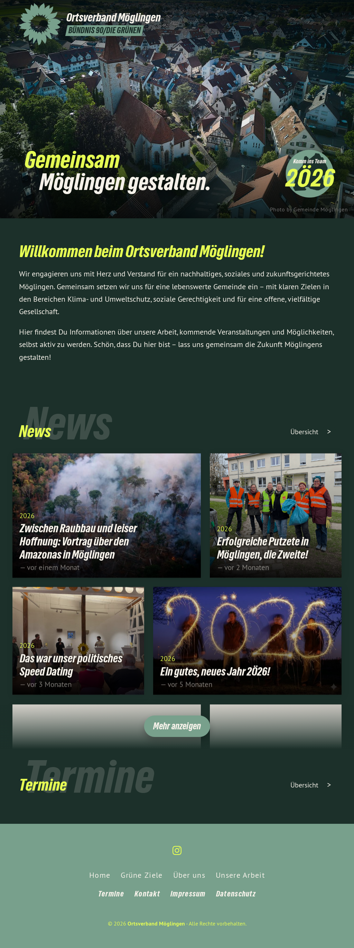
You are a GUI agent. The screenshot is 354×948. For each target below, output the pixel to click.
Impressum (188, 893)
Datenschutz (236, 893)
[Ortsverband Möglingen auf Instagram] (331, 9)
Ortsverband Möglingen (156, 923)
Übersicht (305, 431)
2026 (27, 521)
